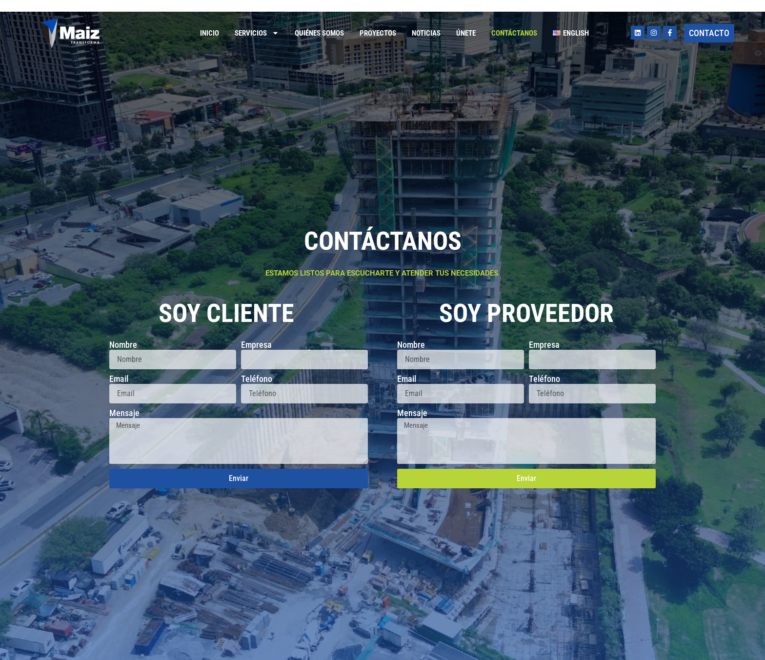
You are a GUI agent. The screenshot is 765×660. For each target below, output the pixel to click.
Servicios (257, 32)
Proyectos (378, 33)
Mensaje (124, 413)
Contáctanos (514, 33)
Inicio (209, 33)
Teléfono (256, 379)
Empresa (256, 345)
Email (118, 379)
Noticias (426, 33)
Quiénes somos (319, 33)
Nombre (123, 345)
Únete (466, 33)
